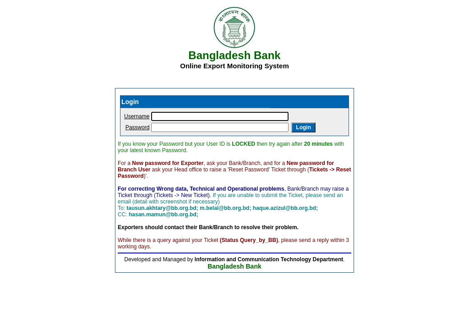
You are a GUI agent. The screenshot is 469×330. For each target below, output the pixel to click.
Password (137, 127)
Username (136, 116)
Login (303, 127)
